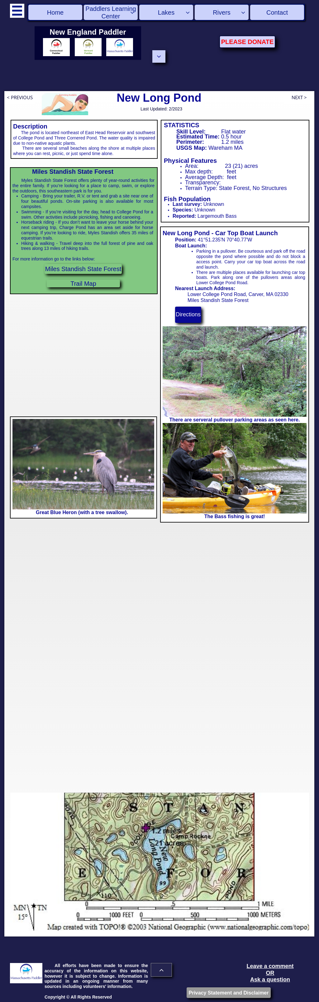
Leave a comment (269, 966)
